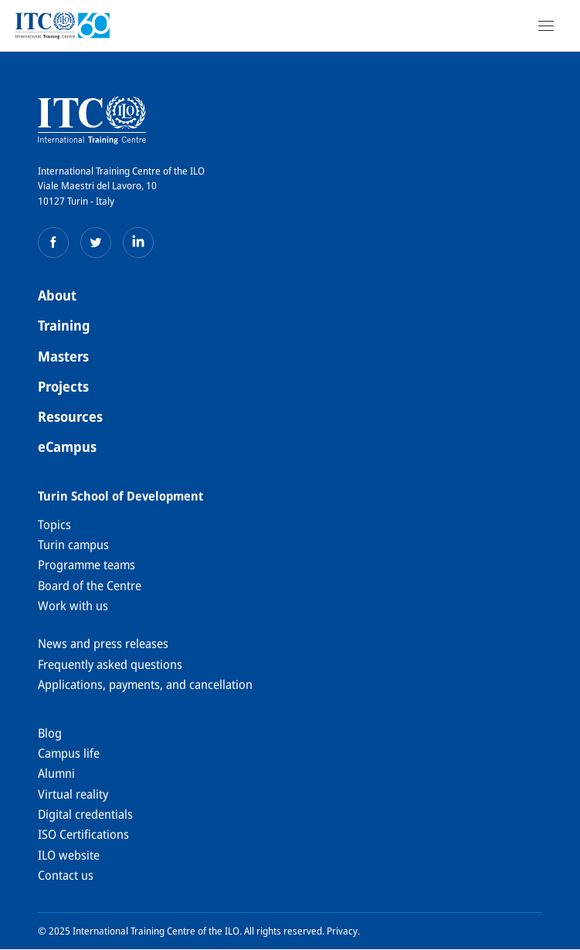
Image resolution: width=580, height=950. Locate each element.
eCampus (67, 446)
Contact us (65, 875)
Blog (50, 732)
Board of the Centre (89, 585)
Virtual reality (73, 793)
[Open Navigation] (546, 25)
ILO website (69, 855)
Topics (54, 524)
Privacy (342, 931)
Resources (70, 416)
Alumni (56, 773)
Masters (63, 356)
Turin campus (73, 544)
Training (64, 325)
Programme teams (86, 564)
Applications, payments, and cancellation (145, 684)
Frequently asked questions (110, 664)
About (57, 295)
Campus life (69, 753)
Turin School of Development (120, 495)
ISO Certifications (83, 834)
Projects (63, 386)
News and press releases (103, 643)
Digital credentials (85, 814)
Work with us (73, 605)
